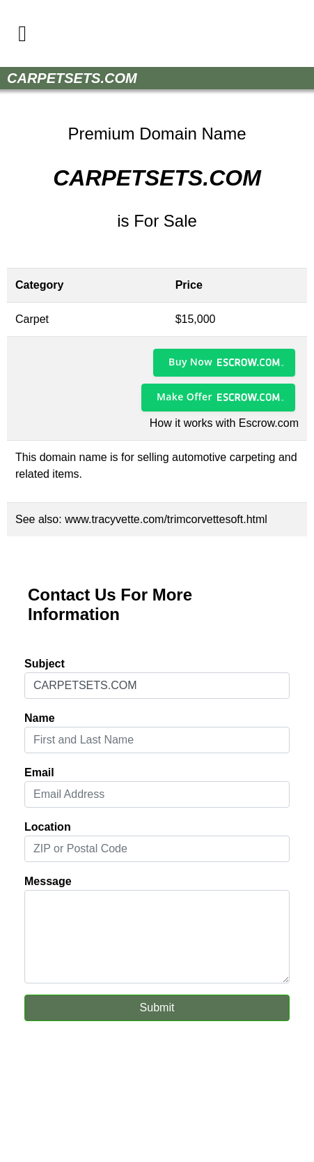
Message (48, 881)
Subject (44, 664)
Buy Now (190, 361)
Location (47, 827)
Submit (157, 1007)
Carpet (32, 319)
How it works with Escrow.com (224, 423)
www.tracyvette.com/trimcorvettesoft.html (166, 519)
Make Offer (184, 396)
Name (39, 718)
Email (39, 772)
